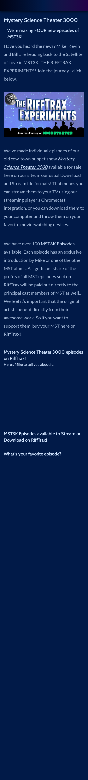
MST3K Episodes (58, 243)
